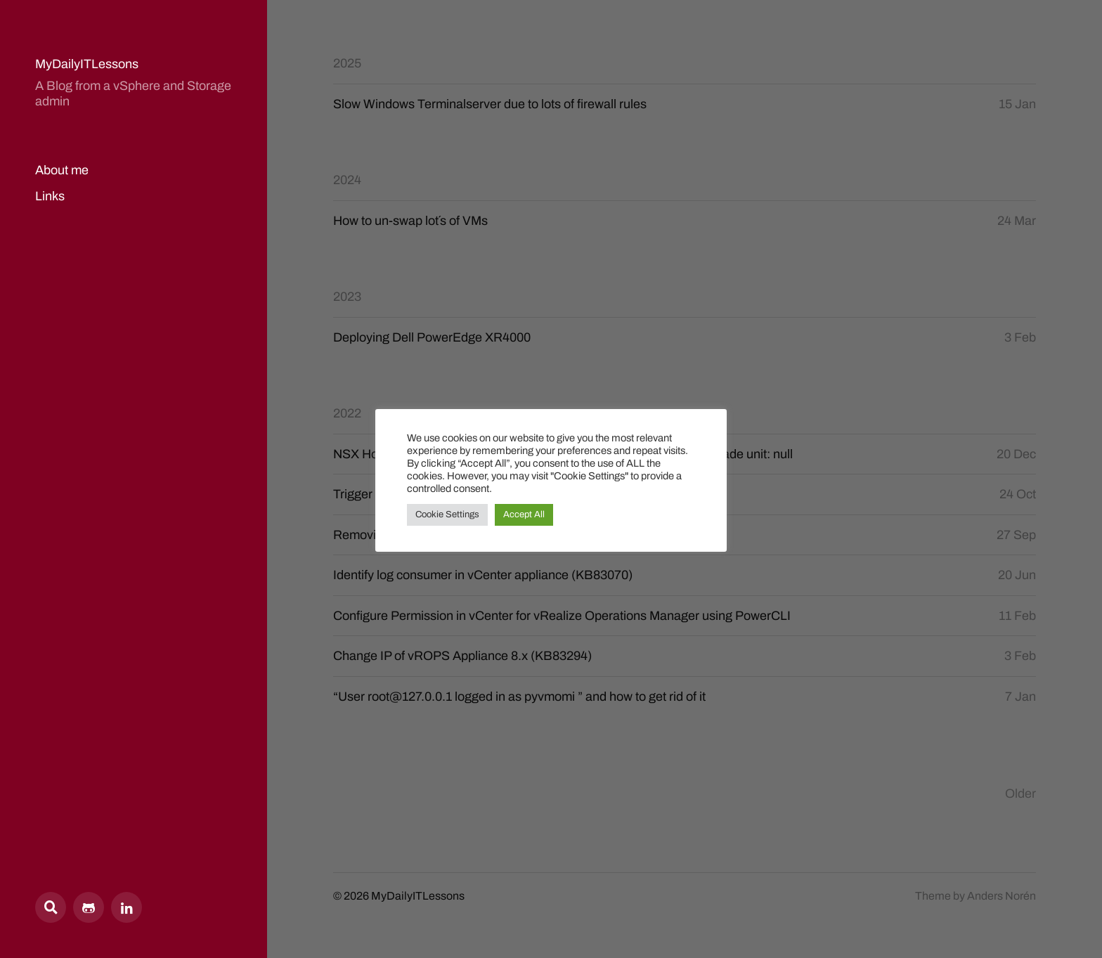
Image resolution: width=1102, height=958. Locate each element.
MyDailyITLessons (86, 64)
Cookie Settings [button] (447, 514)
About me (62, 170)
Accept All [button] (524, 514)
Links (50, 196)
